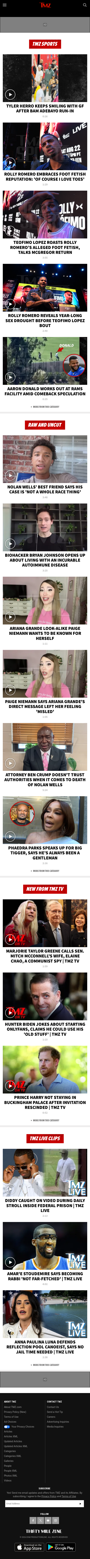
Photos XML (10, 1475)
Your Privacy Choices (19, 1426)
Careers (51, 1416)
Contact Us (53, 1407)
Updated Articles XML (16, 1446)
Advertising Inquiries (58, 1421)
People (7, 1465)
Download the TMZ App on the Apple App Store (29, 1547)
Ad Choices (10, 1421)
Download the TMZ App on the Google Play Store (61, 1547)
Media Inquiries (55, 1426)
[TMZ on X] (40, 1520)
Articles (8, 1431)
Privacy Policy (48, 1496)
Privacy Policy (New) (15, 1412)
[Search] (85, 5)
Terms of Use (11, 1416)
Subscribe (80, 1503)
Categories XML (12, 1456)
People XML (10, 1470)
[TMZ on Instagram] (55, 1520)
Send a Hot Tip (55, 1412)
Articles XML (11, 1436)
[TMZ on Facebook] (33, 1520)
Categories (10, 1451)
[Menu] (5, 5)
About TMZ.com (13, 1407)
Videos (7, 1480)
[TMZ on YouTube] (48, 1520)
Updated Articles (13, 1441)
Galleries (8, 1461)
